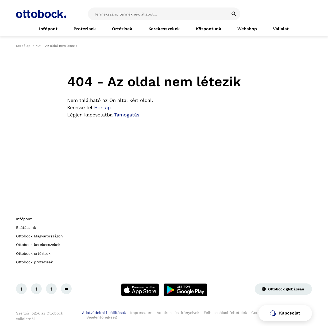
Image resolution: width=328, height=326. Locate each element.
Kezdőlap (23, 46)
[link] (48, 28)
